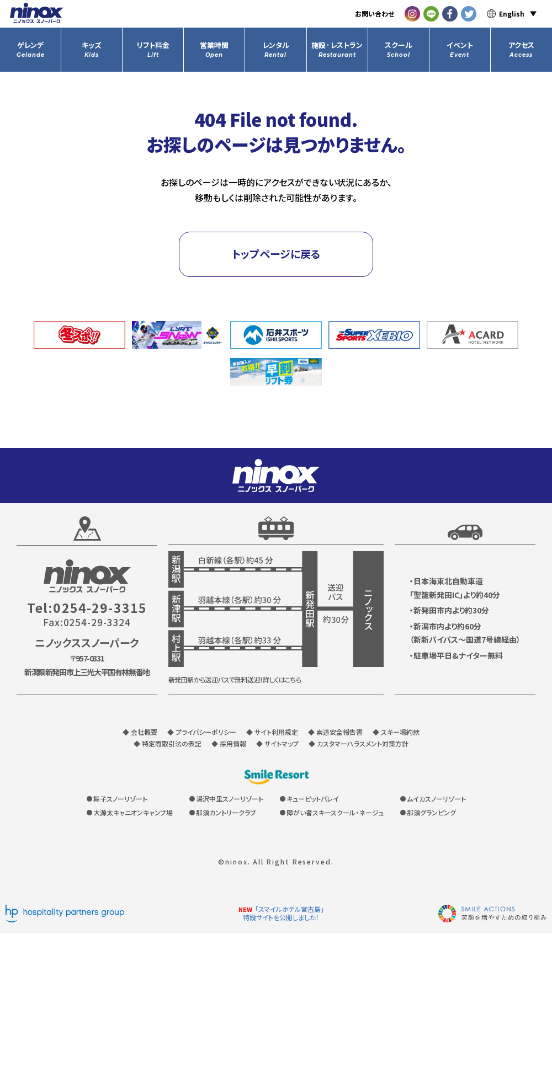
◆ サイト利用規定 (272, 731)
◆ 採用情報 (228, 743)
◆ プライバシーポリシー (201, 731)
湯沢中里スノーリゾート (229, 798)
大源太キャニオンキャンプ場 (133, 812)
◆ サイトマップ (277, 743)
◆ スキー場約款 (396, 731)
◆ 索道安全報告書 (335, 731)
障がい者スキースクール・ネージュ (335, 812)
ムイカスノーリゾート (436, 798)
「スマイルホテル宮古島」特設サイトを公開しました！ (283, 913)
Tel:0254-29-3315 (87, 607)
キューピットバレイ (312, 798)
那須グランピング (431, 812)
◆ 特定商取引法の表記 (167, 743)
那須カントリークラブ (226, 812)
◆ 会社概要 (140, 731)
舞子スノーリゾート (120, 798)
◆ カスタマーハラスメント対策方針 (358, 743)
